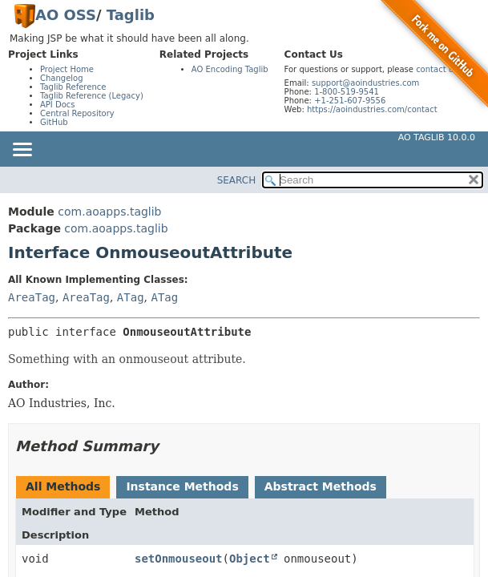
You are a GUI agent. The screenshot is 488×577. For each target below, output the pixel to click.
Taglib (131, 14)
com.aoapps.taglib (109, 211)
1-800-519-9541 (346, 91)
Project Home (67, 69)
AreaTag (31, 297)
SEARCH (236, 180)
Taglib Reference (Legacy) (91, 95)
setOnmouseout (179, 558)
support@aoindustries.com (365, 83)
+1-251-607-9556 (349, 100)
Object (249, 558)
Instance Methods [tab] (182, 486)
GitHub (54, 122)
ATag (130, 297)
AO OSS (65, 14)
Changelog (61, 78)
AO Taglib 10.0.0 (436, 137)
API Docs (57, 104)
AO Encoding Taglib (230, 69)
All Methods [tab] (63, 486)
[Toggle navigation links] (21, 150)
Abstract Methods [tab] (320, 486)
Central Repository (77, 113)
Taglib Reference (73, 87)
